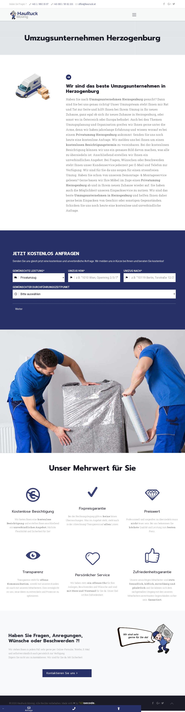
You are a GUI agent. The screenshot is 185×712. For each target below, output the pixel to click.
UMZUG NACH (133, 270)
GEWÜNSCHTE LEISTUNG (28, 270)
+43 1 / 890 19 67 (40, 4)
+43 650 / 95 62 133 (63, 4)
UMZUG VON (76, 270)
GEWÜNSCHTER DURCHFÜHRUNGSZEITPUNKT (41, 287)
